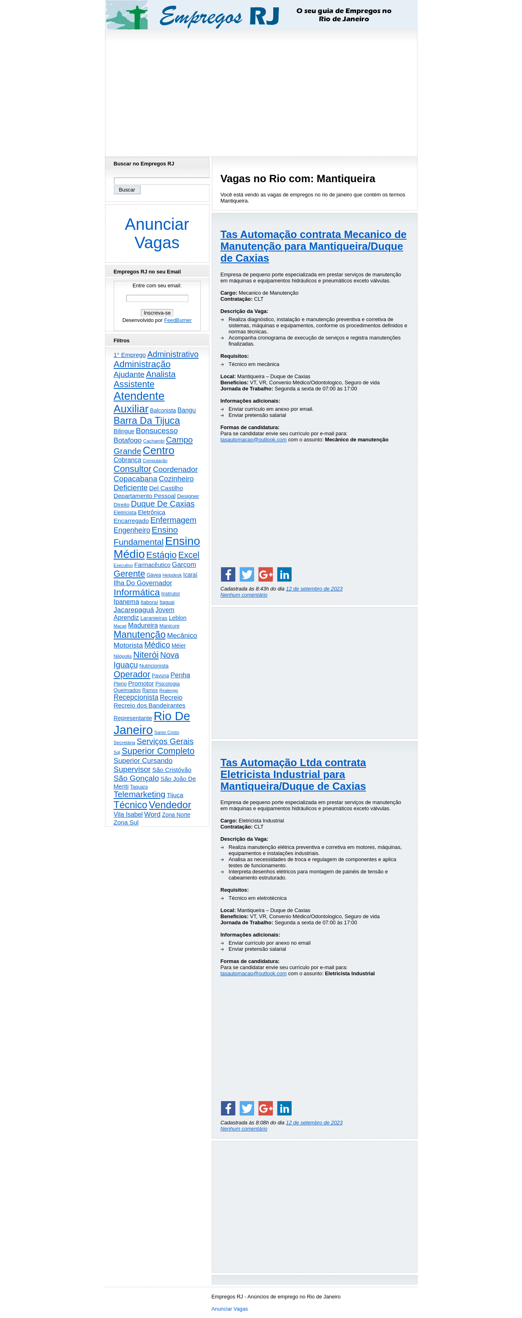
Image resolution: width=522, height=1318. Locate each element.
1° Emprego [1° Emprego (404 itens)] (130, 354)
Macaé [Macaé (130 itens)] (120, 626)
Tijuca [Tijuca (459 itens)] (175, 794)
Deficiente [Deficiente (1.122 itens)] (131, 487)
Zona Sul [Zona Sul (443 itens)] (126, 822)
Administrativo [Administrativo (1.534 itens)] (173, 354)
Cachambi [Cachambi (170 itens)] (153, 440)
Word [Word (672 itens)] (152, 814)
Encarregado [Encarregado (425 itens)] (131, 520)
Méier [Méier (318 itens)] (179, 645)
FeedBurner (178, 320)
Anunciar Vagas (157, 233)
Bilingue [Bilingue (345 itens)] (124, 431)
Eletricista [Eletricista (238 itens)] (125, 512)
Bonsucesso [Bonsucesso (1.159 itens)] (157, 430)
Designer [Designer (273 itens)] (188, 496)
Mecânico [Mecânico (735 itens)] (182, 635)
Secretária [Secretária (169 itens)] (124, 742)
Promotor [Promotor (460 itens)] (141, 683)
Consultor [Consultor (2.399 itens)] (133, 469)
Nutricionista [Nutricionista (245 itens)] (154, 666)
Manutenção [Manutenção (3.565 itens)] (140, 634)
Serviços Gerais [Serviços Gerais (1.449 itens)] (165, 741)
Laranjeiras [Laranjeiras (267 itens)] (153, 618)
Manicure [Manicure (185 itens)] (169, 626)
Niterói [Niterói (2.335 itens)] (146, 655)
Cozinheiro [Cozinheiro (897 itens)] (176, 479)
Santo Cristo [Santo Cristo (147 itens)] (166, 732)
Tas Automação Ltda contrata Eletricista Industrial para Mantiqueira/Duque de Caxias (293, 774)
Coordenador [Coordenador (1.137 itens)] (175, 469)
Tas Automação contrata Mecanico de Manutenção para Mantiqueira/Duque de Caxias (314, 246)
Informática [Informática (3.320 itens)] (137, 592)
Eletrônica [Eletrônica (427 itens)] (151, 512)
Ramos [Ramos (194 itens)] (150, 690)
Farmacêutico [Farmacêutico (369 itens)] (152, 565)
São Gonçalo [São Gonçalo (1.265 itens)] (136, 778)
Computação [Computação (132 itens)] (155, 460)
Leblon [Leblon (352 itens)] (177, 618)
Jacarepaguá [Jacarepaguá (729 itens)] (134, 610)
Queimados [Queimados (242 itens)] (127, 690)
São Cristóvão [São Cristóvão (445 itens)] (171, 769)
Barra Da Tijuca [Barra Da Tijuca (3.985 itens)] (147, 420)
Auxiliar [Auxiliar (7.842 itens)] (131, 409)
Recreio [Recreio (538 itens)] (171, 697)
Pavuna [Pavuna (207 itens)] (160, 676)
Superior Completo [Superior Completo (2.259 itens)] (158, 751)
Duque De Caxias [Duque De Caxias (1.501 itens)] (163, 503)
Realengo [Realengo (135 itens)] (168, 690)
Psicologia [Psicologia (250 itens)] (167, 684)
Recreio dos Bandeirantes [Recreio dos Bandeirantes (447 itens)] (150, 705)
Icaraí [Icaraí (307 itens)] (190, 574)
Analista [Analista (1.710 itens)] (161, 374)
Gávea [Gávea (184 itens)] (154, 575)
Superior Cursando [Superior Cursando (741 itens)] (143, 760)
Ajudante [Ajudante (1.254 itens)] (129, 374)
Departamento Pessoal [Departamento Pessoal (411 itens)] (145, 495)
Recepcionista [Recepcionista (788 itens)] (136, 697)
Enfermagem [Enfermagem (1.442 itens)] (173, 520)
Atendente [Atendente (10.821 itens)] (139, 396)
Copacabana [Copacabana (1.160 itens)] (135, 478)
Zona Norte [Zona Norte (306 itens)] (176, 814)
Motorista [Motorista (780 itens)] (128, 645)
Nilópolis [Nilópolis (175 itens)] (123, 656)
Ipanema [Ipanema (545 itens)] (126, 601)
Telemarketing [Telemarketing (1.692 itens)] (140, 794)
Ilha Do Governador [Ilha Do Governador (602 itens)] (143, 582)
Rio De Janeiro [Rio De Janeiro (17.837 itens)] (152, 722)
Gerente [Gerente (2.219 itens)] (129, 574)
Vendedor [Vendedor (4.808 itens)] (170, 804)
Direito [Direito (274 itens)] (122, 505)
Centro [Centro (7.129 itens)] (158, 450)
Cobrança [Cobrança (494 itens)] (128, 459)
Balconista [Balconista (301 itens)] (163, 410)
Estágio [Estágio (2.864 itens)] (161, 555)
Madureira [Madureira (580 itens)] (143, 625)
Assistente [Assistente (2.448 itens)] (134, 384)
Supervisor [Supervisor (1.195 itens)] (132, 769)
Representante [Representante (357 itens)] (133, 718)
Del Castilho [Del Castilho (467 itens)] (166, 488)
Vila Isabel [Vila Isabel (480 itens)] (128, 814)
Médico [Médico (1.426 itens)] (157, 644)
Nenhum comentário (244, 595)
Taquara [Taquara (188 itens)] (139, 787)
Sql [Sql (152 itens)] (117, 752)
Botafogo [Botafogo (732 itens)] (128, 440)
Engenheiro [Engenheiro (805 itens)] (132, 530)
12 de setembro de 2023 (314, 589)
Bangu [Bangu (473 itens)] (186, 410)
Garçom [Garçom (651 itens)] (184, 565)
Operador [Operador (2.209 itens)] (132, 674)
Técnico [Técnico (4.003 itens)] (131, 805)
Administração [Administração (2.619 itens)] (142, 364)
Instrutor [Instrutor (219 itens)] (170, 594)
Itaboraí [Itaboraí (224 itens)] (149, 602)
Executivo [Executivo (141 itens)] (123, 565)
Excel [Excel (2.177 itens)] (188, 555)
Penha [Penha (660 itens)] (180, 675)
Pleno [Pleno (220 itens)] (120, 684)
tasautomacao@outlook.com (254, 439)
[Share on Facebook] (228, 574)
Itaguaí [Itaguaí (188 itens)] (167, 602)
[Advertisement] (261, 91)
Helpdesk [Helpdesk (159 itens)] (171, 575)
